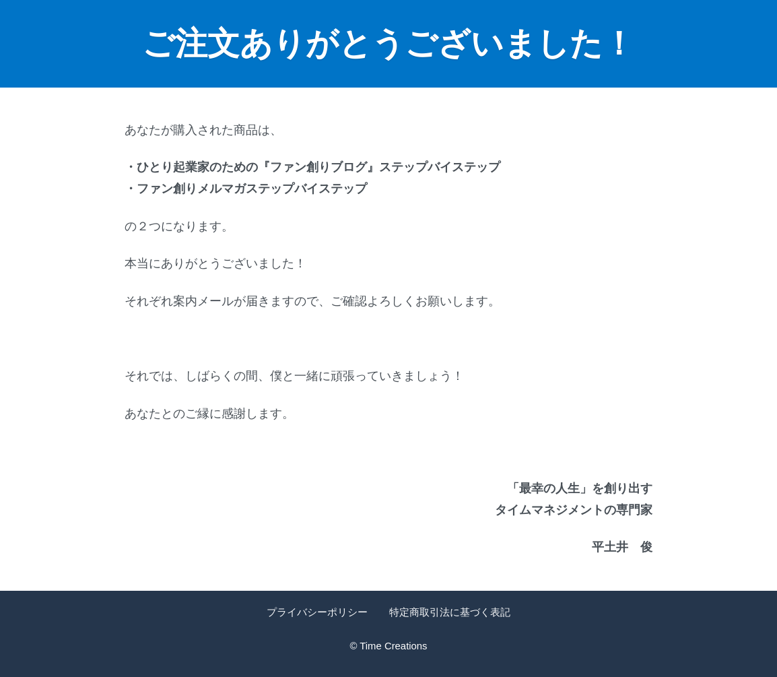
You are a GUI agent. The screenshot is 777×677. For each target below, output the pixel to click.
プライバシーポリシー (317, 612)
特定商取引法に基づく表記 (449, 612)
